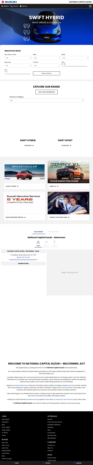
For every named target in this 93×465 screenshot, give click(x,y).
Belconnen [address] (38, 232)
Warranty (50, 427)
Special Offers (6, 451)
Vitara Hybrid (6, 430)
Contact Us (51, 445)
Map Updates (51, 438)
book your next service (64, 399)
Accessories (51, 433)
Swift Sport (5, 422)
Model (63, 54)
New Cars (5, 442)
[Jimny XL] (68, 175)
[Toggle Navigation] (90, 6)
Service (49, 419)
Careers (50, 451)
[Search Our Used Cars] (68, 206)
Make (34, 54)
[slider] (62, 66)
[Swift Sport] (65, 129)
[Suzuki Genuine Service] (24, 206)
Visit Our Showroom (46, 92)
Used (83, 388)
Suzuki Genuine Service (54, 422)
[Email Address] (23, 260)
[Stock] (15, 463)
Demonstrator (67, 388)
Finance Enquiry (7, 459)
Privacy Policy (51, 458)
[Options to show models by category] (46, 100)
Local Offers (5, 453)
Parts (49, 430)
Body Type (8, 62)
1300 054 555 (25, 257)
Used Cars (5, 448)
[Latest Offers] (24, 175)
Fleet (3, 456)
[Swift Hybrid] (28, 129)
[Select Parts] (54, 244)
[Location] (38, 244)
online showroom (21, 385)
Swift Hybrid (5, 419)
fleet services (33, 399)
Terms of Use (51, 460)
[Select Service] (46, 244)
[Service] (46, 463)
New (59, 388)
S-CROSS (5, 433)
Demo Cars (5, 445)
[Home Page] (9, 2)
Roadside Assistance (54, 425)
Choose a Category (46, 99)
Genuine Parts (51, 435)
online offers (49, 399)
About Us (50, 448)
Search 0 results (47, 73)
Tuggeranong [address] (53, 232)
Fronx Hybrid (6, 427)
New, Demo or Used (10, 54)
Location (35, 62)
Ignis (3, 425)
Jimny (4, 435)
